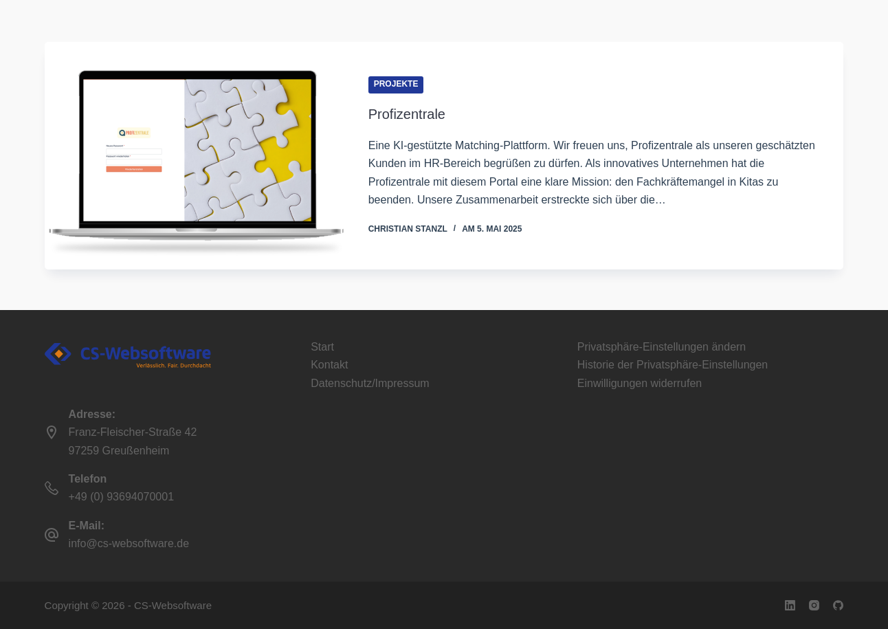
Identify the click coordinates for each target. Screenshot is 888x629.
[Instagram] (814, 605)
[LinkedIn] (790, 605)
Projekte (396, 85)
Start (322, 347)
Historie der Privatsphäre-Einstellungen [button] (672, 365)
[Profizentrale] (196, 156)
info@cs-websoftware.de (129, 543)
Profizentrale (406, 114)
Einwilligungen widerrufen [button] (639, 383)
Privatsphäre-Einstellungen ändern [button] (661, 347)
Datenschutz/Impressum (370, 383)
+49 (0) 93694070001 (121, 497)
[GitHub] (838, 605)
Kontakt (329, 365)
